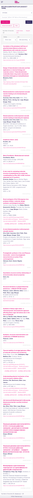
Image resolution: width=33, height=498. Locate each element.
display (5, 37)
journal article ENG (24, 224)
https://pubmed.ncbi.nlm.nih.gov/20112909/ (14, 60)
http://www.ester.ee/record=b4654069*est (13, 163)
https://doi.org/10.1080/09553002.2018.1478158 (15, 388)
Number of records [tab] (8, 32)
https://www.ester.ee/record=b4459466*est (14, 438)
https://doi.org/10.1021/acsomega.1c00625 (13, 217)
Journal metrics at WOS (9, 221)
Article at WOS (22, 221)
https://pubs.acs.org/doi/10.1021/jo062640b (14, 326)
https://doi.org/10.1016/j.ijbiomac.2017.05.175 (14, 364)
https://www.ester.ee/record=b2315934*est (13, 265)
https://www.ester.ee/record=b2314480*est (13, 416)
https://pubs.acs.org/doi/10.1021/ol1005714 (13, 245)
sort (18, 37)
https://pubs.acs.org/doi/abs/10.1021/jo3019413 (14, 108)
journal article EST (10, 224)
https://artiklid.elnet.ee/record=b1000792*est (14, 147)
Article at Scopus (23, 219)
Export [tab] (28, 31)
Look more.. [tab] (19, 32)
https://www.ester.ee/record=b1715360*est (13, 342)
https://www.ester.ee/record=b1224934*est (13, 458)
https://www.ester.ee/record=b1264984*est (13, 485)
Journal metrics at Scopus (10, 219)
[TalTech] (16, 2)
